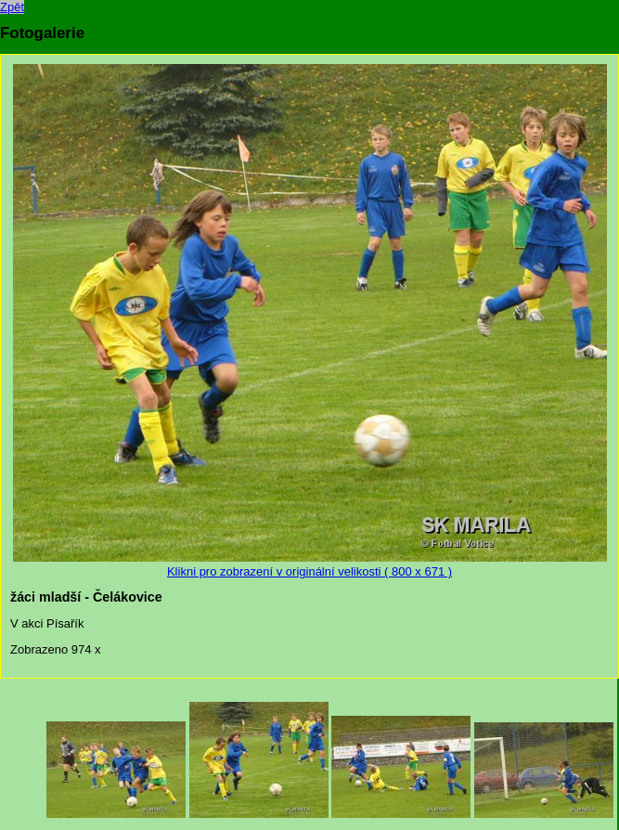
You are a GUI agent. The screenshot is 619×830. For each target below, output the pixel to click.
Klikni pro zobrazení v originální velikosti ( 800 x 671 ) (310, 564)
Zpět (12, 7)
